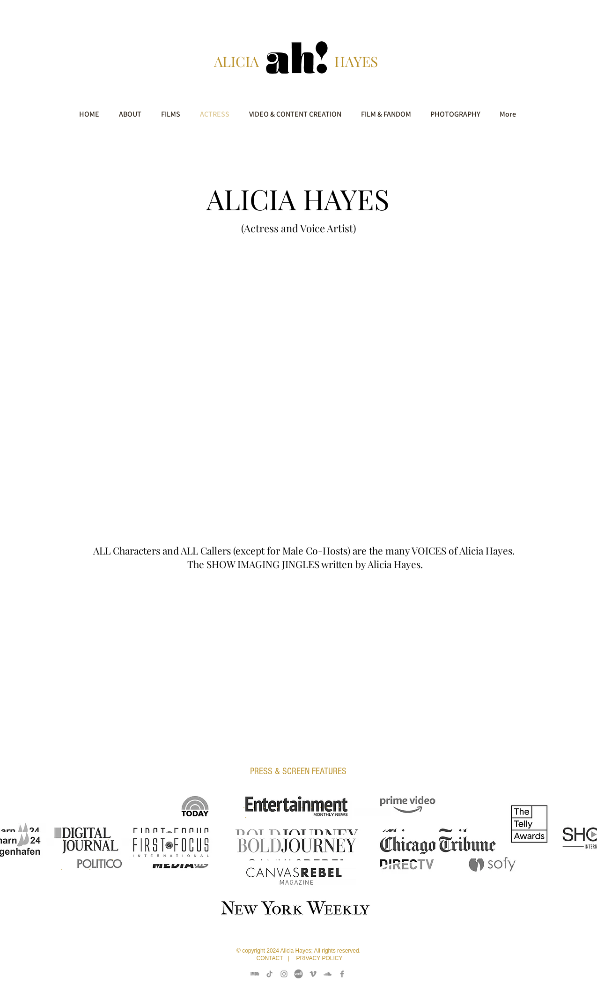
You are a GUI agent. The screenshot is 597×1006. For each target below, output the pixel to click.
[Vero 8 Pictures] (298, 973)
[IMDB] (255, 973)
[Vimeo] (313, 973)
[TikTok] (269, 973)
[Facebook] (342, 973)
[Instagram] (284, 973)
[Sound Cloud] (327, 973)
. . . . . (84, 847)
